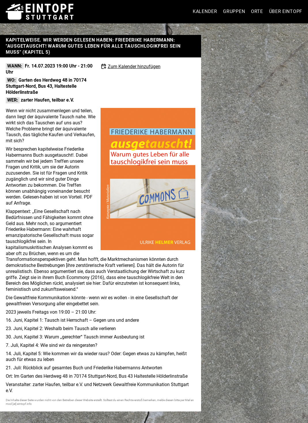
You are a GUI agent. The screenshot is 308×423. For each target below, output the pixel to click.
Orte (257, 11)
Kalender (205, 11)
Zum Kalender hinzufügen (134, 66)
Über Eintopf (285, 11)
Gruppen (234, 11)
